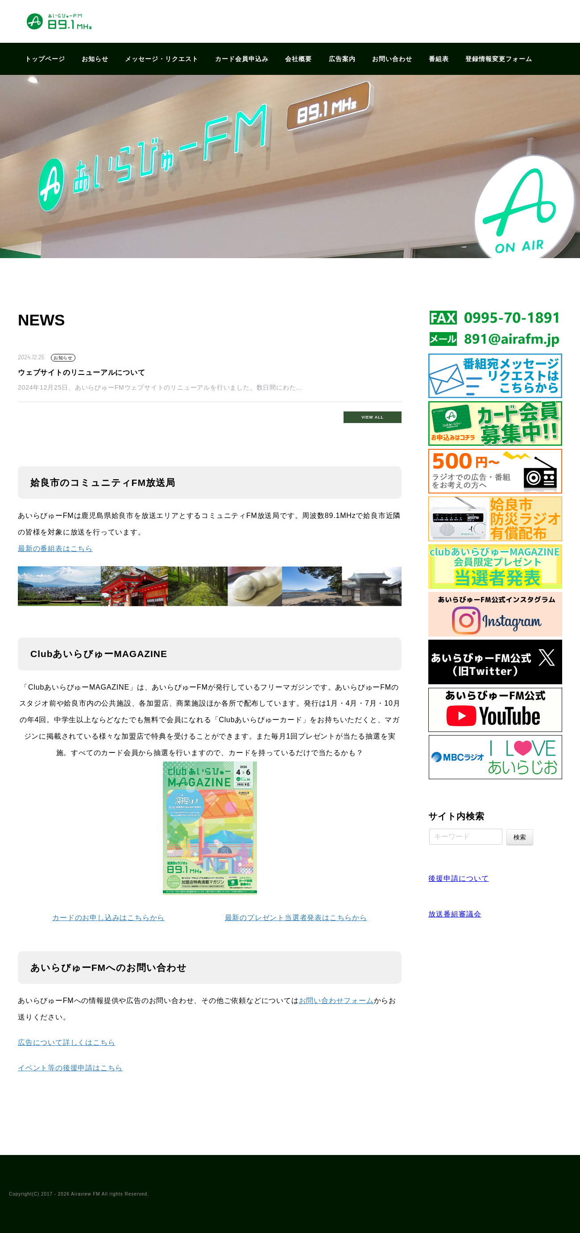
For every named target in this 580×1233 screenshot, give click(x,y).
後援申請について (458, 878)
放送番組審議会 (454, 914)
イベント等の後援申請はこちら (70, 1068)
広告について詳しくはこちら (66, 1042)
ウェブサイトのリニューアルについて (81, 372)
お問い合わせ (392, 58)
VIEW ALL (372, 417)
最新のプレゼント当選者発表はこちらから (296, 917)
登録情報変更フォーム (498, 58)
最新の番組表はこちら (55, 548)
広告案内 (342, 58)
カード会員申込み (242, 58)
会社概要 (298, 58)
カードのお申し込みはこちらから (108, 917)
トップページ (45, 58)
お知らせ (95, 58)
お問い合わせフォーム (336, 1000)
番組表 (439, 58)
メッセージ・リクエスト (162, 58)
